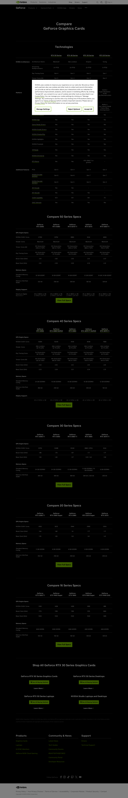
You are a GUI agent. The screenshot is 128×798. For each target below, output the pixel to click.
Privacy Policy (40, 103)
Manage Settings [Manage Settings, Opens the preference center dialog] (43, 109)
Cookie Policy (39, 96)
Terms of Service (50, 101)
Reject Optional (74, 109)
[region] (65, 97)
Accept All (88, 109)
